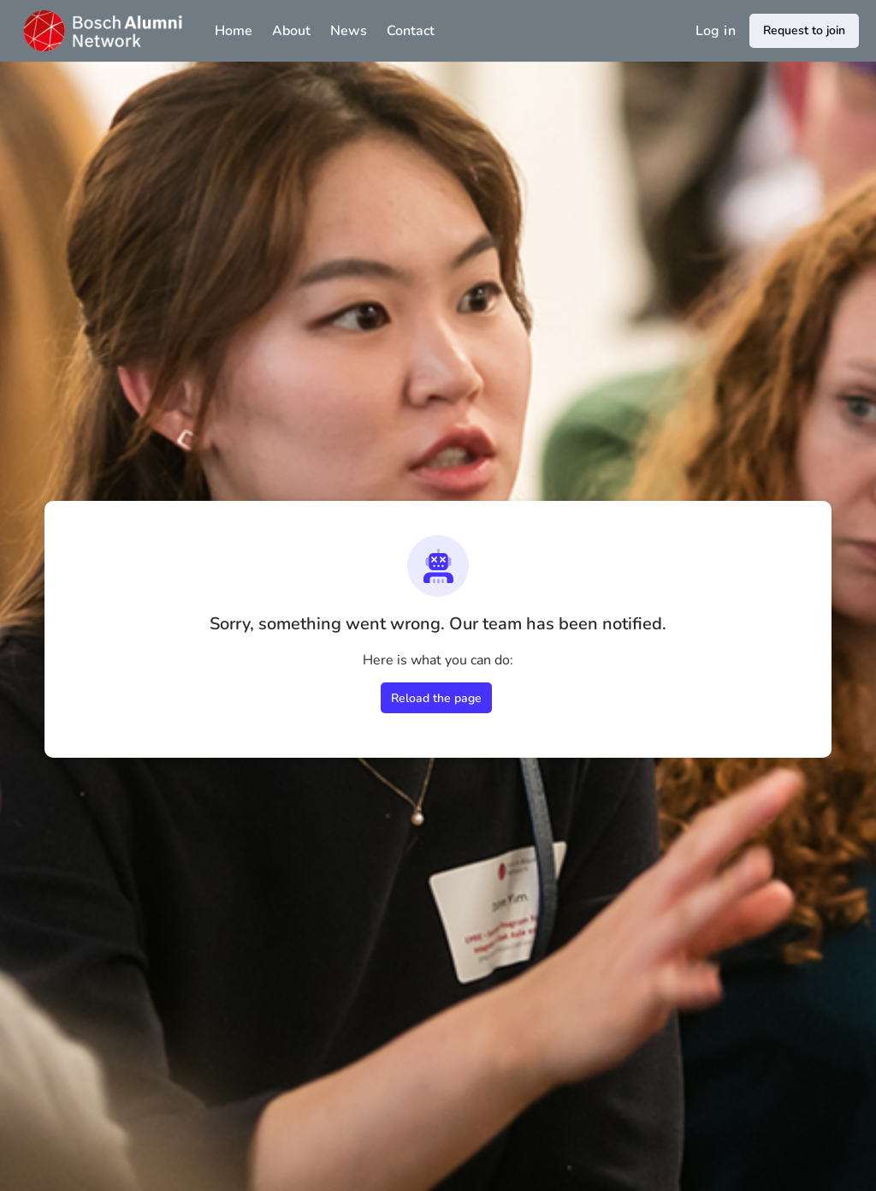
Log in (715, 30)
